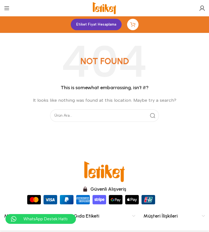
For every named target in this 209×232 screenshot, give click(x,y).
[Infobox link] (104, 189)
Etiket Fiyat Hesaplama (96, 24)
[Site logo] (104, 7)
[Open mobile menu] (6, 8)
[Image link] (104, 171)
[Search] (104, 115)
